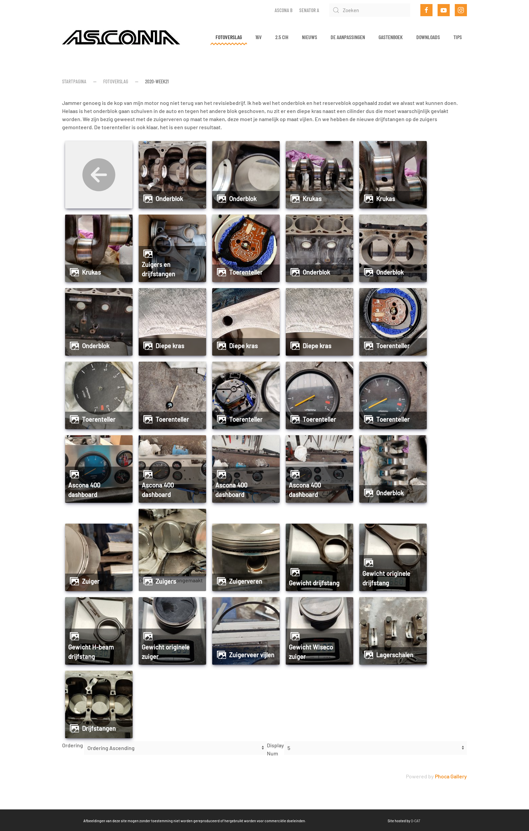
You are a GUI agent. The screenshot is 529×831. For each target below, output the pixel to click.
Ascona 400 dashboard (84, 489)
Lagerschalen (394, 655)
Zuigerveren (245, 581)
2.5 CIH (281, 37)
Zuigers (166, 581)
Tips (457, 37)
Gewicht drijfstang (314, 583)
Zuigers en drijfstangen (158, 269)
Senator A (309, 10)
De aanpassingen (348, 37)
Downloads (428, 37)
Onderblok (169, 198)
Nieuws (309, 37)
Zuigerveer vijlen (251, 655)
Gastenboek (391, 37)
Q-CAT (361, 821)
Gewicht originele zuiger (166, 651)
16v (258, 37)
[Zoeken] (369, 10)
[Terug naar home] (121, 37)
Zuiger (91, 581)
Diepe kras (170, 346)
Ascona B (284, 10)
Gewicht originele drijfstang (386, 578)
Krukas (312, 198)
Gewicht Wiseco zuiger (311, 651)
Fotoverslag (229, 37)
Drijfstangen (99, 728)
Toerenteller (245, 272)
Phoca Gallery (451, 776)
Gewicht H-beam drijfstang (91, 651)
